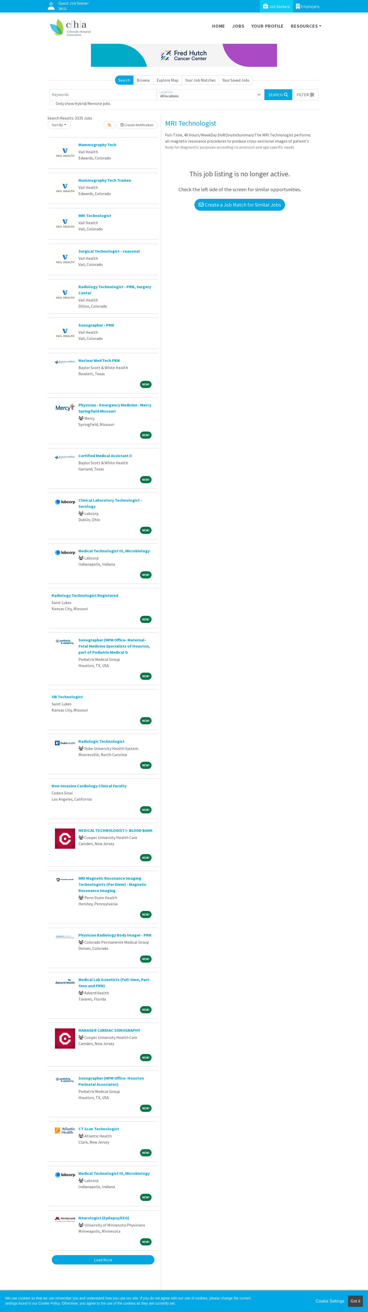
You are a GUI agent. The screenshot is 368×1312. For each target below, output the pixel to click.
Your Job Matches (200, 80)
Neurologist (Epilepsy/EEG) (103, 1217)
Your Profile (267, 26)
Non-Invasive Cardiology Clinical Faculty (89, 785)
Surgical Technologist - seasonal (109, 251)
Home (218, 26)
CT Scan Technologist (98, 1128)
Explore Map (167, 80)
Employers (307, 6)
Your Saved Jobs (236, 80)
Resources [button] (304, 26)
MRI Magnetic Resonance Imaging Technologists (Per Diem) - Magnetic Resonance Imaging (112, 884)
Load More (103, 1259)
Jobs (238, 26)
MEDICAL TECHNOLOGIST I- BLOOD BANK (115, 830)
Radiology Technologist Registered (85, 595)
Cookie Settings (330, 1301)
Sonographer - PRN (96, 325)
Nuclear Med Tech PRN (99, 360)
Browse (143, 80)
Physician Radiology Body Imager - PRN (115, 935)
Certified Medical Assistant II (105, 455)
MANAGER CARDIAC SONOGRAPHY (109, 1030)
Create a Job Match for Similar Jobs (240, 204)
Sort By (57, 125)
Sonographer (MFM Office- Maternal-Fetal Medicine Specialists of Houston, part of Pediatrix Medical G (114, 646)
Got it (355, 1301)
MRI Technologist (94, 215)
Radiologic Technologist (101, 741)
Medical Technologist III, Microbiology (114, 550)
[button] (305, 94)
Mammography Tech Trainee (104, 180)
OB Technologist (67, 696)
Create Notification (137, 125)
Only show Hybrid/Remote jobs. (83, 103)
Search (124, 80)
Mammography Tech (97, 144)
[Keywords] (103, 94)
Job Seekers (276, 6)
